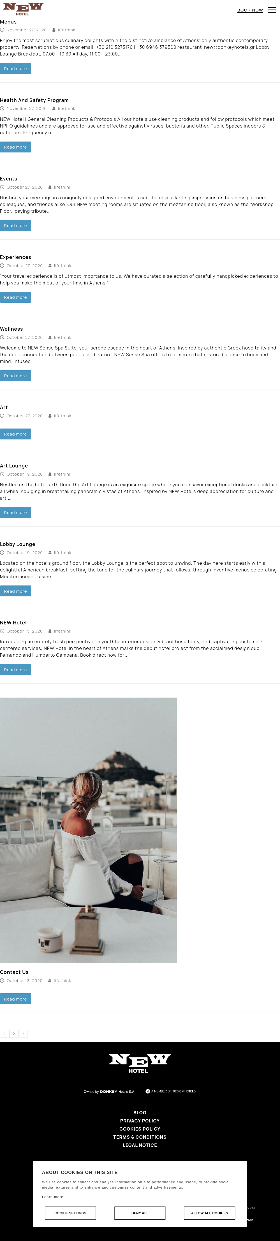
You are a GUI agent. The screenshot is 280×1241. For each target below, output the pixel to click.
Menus (8, 21)
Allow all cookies (209, 1213)
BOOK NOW (250, 10)
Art (4, 407)
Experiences (15, 257)
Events (8, 178)
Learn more (52, 1197)
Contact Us (14, 972)
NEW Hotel (13, 622)
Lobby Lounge (17, 544)
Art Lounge (14, 465)
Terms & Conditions (139, 1137)
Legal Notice (140, 1145)
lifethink (66, 30)
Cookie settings (70, 1213)
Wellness (11, 329)
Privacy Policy (140, 1121)
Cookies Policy (139, 1129)
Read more (15, 68)
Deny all (140, 1213)
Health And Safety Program (34, 100)
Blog (140, 1113)
